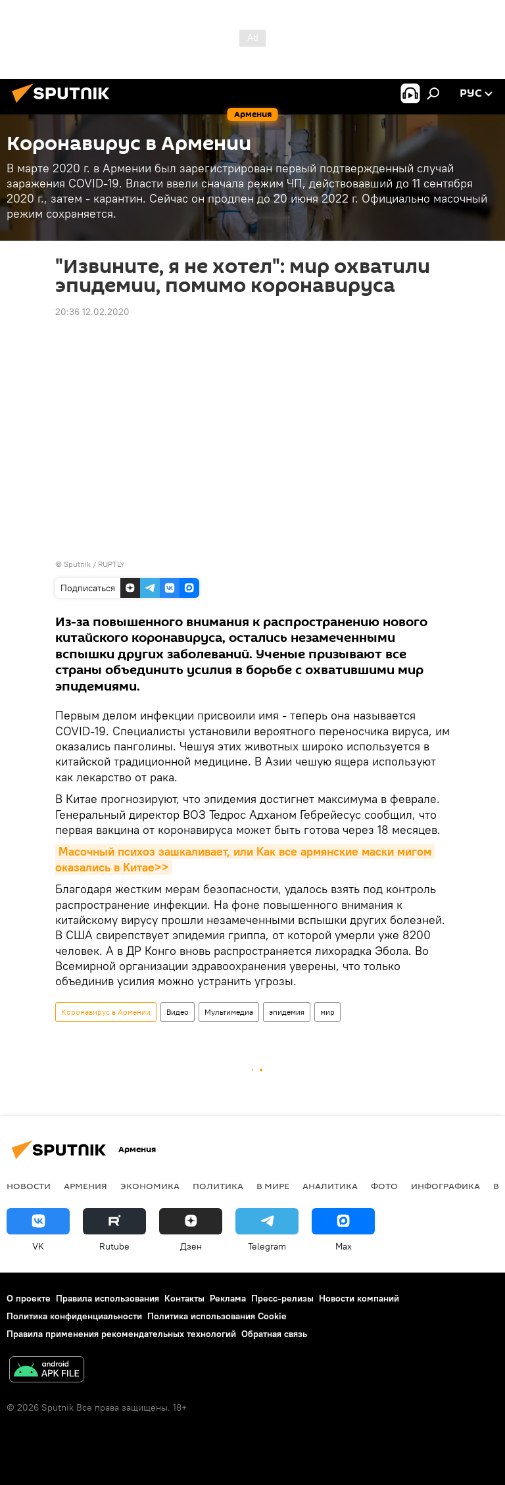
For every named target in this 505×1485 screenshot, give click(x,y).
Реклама (228, 1298)
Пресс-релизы (282, 1298)
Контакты (184, 1298)
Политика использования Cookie (217, 1316)
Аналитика (330, 1186)
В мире (272, 1186)
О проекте (29, 1298)
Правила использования (107, 1298)
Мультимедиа (228, 1012)
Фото (384, 1186)
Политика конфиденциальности (74, 1316)
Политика (218, 1186)
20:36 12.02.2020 (92, 312)
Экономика (150, 1186)
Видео (177, 1012)
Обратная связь (274, 1334)
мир (327, 1012)
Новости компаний (359, 1298)
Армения (85, 1186)
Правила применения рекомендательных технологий (121, 1334)
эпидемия (286, 1012)
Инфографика (445, 1186)
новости (29, 1186)
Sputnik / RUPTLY (94, 564)
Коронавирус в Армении (106, 1012)
